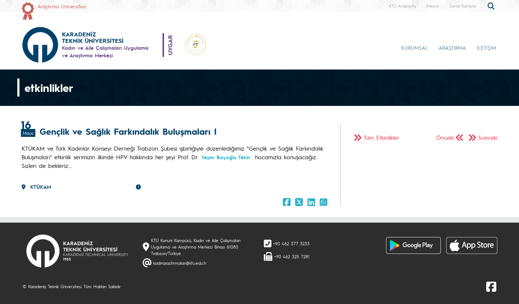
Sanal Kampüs (462, 6)
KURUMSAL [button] (414, 47)
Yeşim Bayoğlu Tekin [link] (225, 157)
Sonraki (487, 137)
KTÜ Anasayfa (402, 6)
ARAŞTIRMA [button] (452, 47)
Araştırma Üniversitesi (61, 6)
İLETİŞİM (486, 47)
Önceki (445, 137)
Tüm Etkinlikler (381, 137)
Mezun (432, 6)
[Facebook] (491, 286)
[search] (492, 5)
